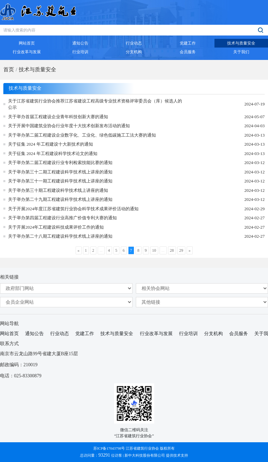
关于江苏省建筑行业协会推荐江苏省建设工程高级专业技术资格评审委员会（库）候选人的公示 (95, 104)
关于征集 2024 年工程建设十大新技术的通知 (50, 144)
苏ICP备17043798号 (109, 448)
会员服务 (238, 333)
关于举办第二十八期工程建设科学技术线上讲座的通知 (60, 236)
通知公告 (34, 333)
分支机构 (213, 333)
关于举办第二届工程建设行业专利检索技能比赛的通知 (60, 162)
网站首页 (9, 333)
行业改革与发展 (156, 333)
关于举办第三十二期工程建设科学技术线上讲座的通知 (60, 171)
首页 (8, 69)
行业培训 (188, 333)
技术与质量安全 (37, 69)
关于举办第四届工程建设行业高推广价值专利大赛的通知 (62, 217)
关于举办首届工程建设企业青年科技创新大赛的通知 (58, 116)
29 (181, 250)
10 (154, 250)
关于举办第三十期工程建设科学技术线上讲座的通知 (58, 190)
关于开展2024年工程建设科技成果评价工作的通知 (56, 227)
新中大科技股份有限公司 (144, 455)
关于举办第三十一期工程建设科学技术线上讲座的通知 (60, 180)
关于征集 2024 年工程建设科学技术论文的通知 (52, 153)
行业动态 (59, 333)
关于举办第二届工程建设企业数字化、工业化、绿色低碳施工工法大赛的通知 (82, 135)
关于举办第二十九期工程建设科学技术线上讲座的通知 (60, 199)
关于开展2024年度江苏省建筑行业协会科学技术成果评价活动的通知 (73, 208)
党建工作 (84, 333)
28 (172, 250)
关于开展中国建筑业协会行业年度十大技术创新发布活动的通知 (69, 125)
